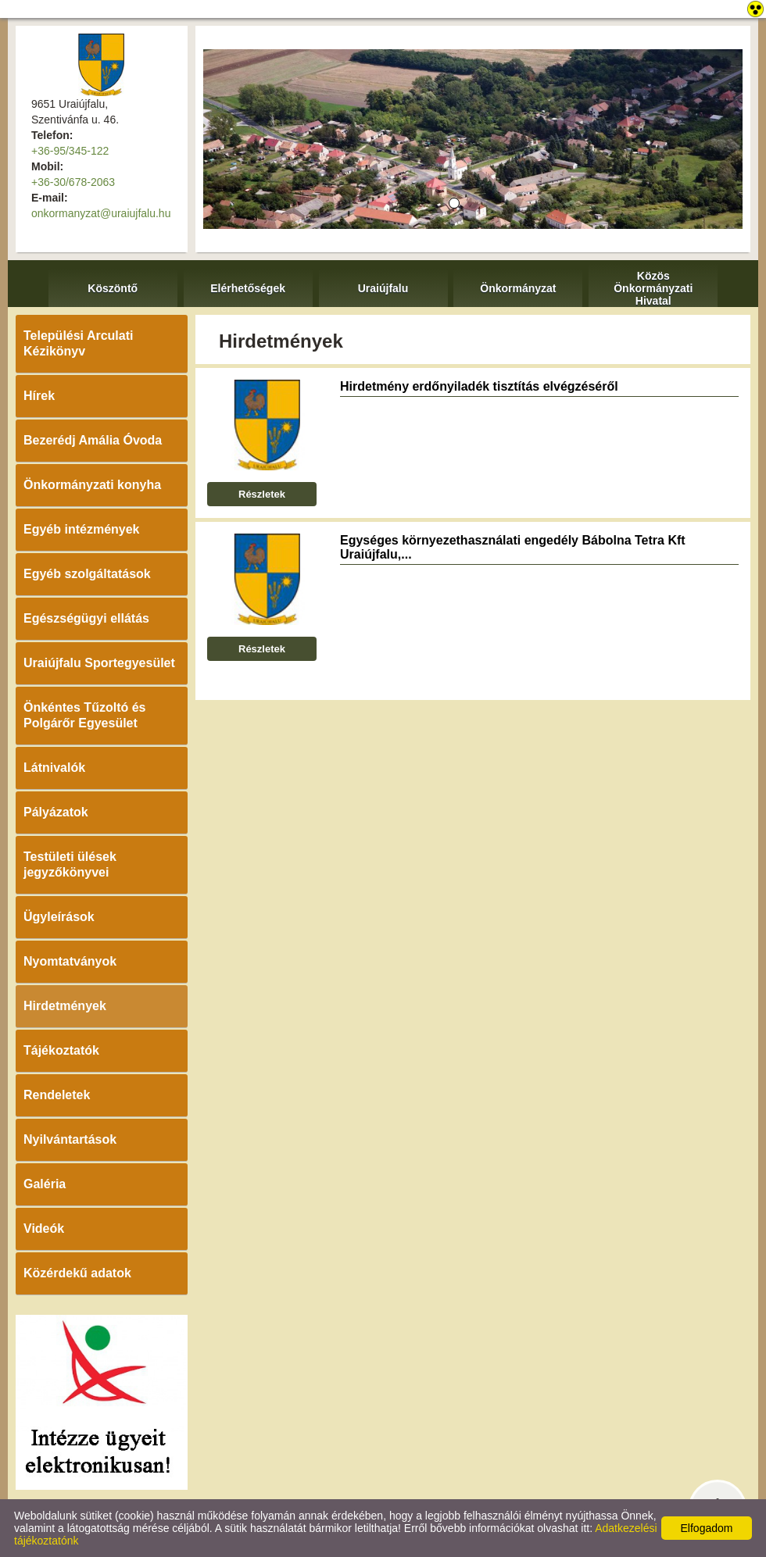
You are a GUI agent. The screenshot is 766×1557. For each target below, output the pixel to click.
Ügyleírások (59, 916)
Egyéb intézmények (81, 529)
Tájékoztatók (61, 1050)
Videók (43, 1228)
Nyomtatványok (69, 961)
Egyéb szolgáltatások (87, 573)
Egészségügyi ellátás (86, 618)
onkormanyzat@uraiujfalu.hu (100, 213)
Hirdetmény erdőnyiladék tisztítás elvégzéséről (479, 386)
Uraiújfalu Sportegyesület (99, 663)
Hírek (39, 395)
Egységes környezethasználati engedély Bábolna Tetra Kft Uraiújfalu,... (512, 547)
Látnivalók (54, 767)
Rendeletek (56, 1095)
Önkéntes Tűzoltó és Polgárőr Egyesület (84, 715)
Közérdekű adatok (77, 1273)
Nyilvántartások (69, 1139)
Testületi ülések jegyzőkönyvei (69, 864)
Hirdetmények (64, 1005)
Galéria (44, 1184)
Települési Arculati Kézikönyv (78, 343)
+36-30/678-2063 (73, 182)
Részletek (261, 494)
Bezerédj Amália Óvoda (92, 440)
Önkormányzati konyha (92, 484)
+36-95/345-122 (70, 151)
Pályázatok (55, 812)
